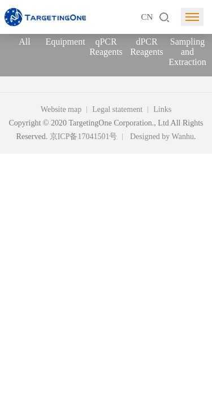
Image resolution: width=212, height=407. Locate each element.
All (24, 41)
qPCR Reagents (106, 47)
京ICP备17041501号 (84, 136)
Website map (61, 109)
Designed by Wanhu (162, 136)
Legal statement (117, 109)
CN (147, 16)
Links (162, 109)
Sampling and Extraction (187, 52)
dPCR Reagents (146, 47)
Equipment (65, 41)
